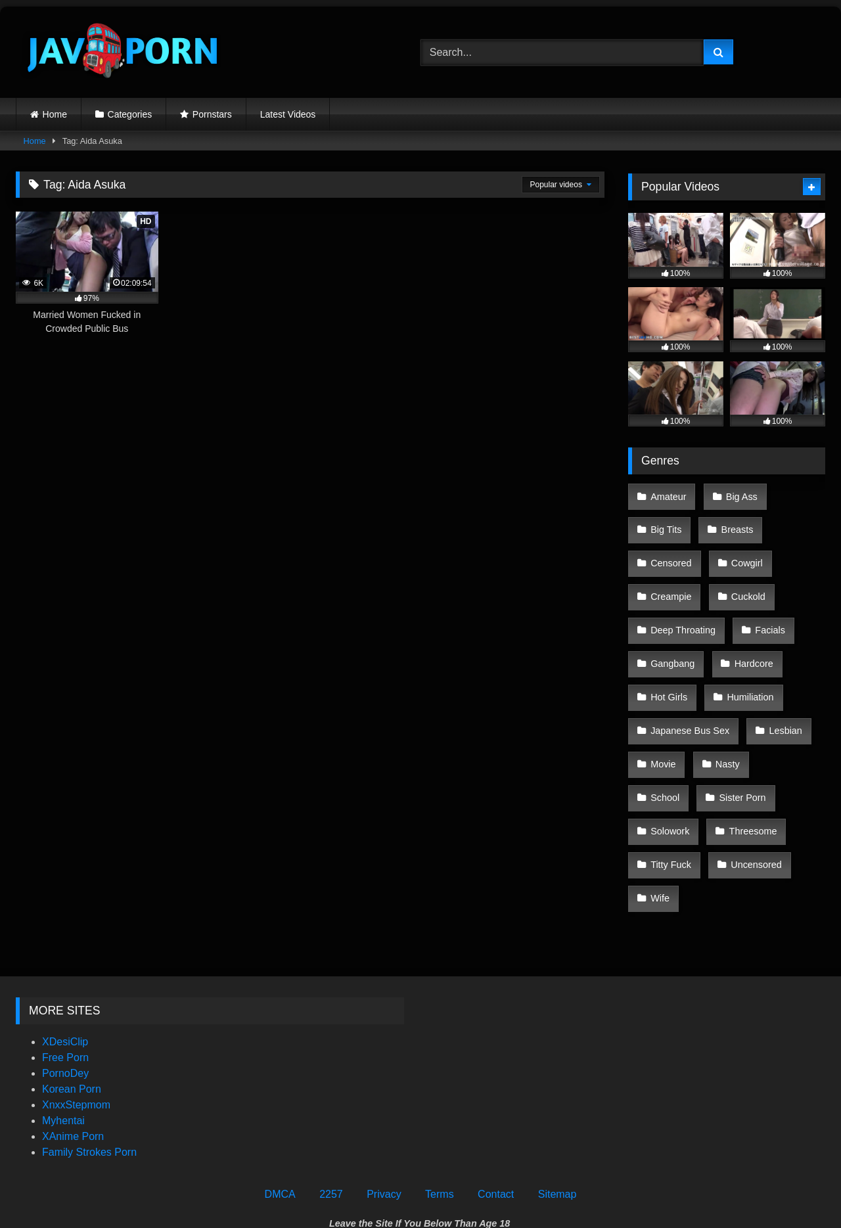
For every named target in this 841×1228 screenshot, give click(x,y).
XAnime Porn (73, 1034)
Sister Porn (673, 745)
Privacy (384, 1092)
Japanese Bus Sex (689, 689)
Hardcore (749, 634)
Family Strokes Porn (89, 1050)
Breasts (733, 522)
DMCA (280, 1092)
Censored (670, 550)
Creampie (670, 578)
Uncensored (675, 800)
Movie (662, 717)
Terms (439, 1092)
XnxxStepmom (76, 1003)
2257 (331, 1092)
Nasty (723, 717)
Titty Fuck (754, 772)
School (785, 717)
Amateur (667, 494)
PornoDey (65, 971)
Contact (496, 1092)
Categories (130, 114)
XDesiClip (65, 939)
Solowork (752, 745)
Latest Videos (288, 114)
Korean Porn (71, 987)
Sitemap (557, 1092)
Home (55, 114)
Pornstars (212, 114)
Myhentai (63, 1018)
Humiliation (746, 661)
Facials (766, 606)
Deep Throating (682, 606)
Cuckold (744, 578)
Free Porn (65, 955)
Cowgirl (742, 550)
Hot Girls (668, 661)
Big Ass (737, 494)
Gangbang (672, 634)
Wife (746, 800)
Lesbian (781, 689)
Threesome (674, 772)
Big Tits (665, 522)
